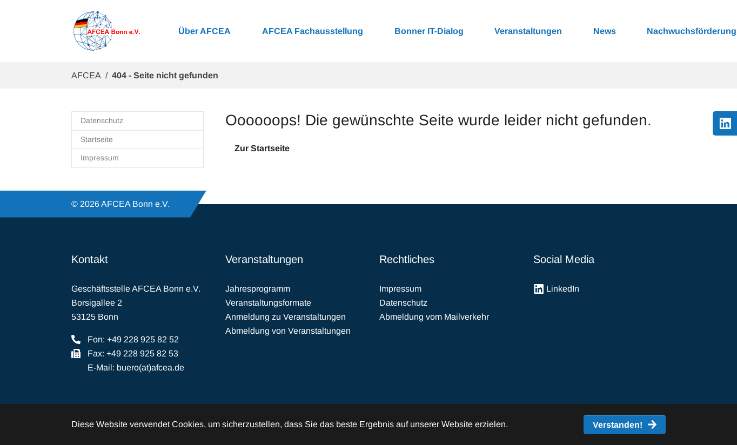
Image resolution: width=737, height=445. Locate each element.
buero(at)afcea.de (150, 367)
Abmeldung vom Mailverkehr (434, 316)
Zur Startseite (262, 148)
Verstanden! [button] (617, 424)
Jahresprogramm (257, 288)
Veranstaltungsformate (268, 302)
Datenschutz (403, 302)
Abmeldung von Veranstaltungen (288, 330)
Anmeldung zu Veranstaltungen (285, 316)
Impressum (400, 288)
